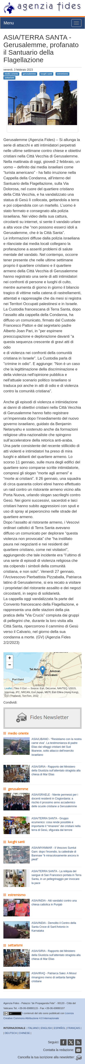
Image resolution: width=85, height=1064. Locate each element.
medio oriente (11, 74)
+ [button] (9, 658)
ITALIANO (33, 1028)
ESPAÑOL (60, 1028)
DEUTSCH (11, 1033)
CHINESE (24, 1033)
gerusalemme (29, 74)
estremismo (62, 74)
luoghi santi (46, 74)
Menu (9, 23)
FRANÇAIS (73, 1028)
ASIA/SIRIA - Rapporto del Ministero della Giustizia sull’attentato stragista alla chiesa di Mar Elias (56, 770)
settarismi (9, 78)
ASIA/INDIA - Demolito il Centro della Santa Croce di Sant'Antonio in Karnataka (54, 926)
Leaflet (8, 688)
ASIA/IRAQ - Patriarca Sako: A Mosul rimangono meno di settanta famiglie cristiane (54, 977)
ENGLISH (46, 1028)
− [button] (9, 665)
